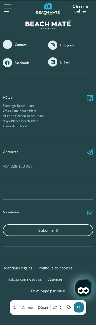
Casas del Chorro (15, 126)
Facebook (22, 63)
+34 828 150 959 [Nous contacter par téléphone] (18, 166)
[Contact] (7, 44)
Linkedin (66, 62)
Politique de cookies (55, 268)
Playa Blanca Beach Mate (20, 121)
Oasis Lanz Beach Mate (20, 111)
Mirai (61, 291)
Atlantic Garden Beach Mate (23, 116)
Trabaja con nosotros (24, 279)
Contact (21, 45)
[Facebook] (7, 62)
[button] (79, 307)
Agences (55, 279)
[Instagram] (52, 45)
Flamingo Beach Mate (18, 105)
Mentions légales (18, 268)
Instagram (67, 45)
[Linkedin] (52, 62)
